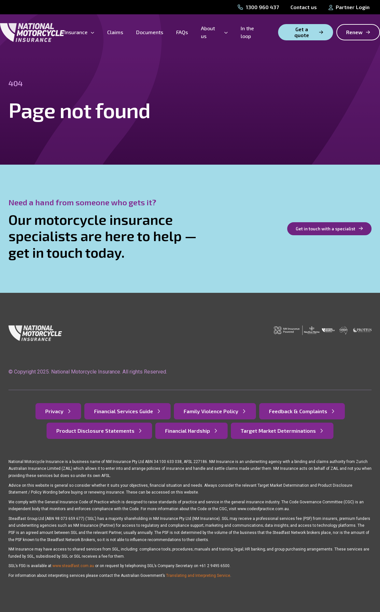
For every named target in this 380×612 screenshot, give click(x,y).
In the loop (247, 32)
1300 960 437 (258, 7)
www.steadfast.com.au (73, 566)
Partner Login (349, 7)
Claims (115, 32)
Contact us (303, 7)
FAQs (182, 32)
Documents (149, 32)
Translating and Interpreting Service (198, 575)
